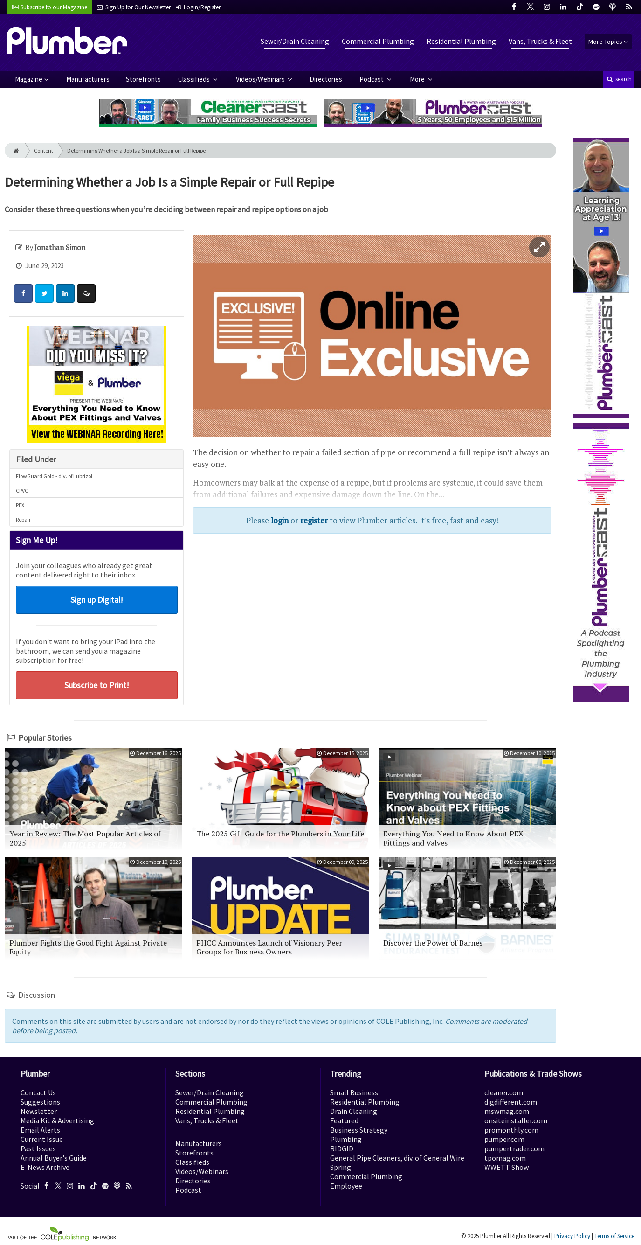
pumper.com (504, 1139)
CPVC (22, 490)
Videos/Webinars (261, 79)
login (280, 520)
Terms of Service (614, 1236)
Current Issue (42, 1139)
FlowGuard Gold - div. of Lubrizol (54, 476)
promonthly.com (511, 1129)
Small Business (354, 1092)
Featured (344, 1120)
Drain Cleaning (353, 1111)
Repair (23, 519)
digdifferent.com (510, 1101)
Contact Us (38, 1092)
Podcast (372, 79)
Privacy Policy (572, 1236)
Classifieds (194, 79)
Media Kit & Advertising (57, 1120)
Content (43, 150)
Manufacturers (88, 79)
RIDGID (341, 1148)
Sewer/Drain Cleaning (295, 41)
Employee (346, 1185)
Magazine (28, 79)
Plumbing (346, 1139)
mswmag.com (506, 1111)
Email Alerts (40, 1129)
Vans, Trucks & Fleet (540, 41)
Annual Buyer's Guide (54, 1157)
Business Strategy (358, 1129)
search (619, 79)
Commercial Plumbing (378, 41)
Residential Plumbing (461, 41)
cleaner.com (503, 1092)
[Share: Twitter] (44, 293)
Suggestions (40, 1101)
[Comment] (86, 293)
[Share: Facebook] (23, 293)
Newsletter (39, 1111)
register (314, 520)
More (418, 79)
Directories (326, 79)
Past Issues (38, 1148)
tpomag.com (505, 1157)
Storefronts (143, 79)
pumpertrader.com (514, 1148)
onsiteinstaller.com (515, 1120)
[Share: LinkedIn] (65, 293)
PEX (20, 504)
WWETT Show (506, 1167)
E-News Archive (45, 1167)
